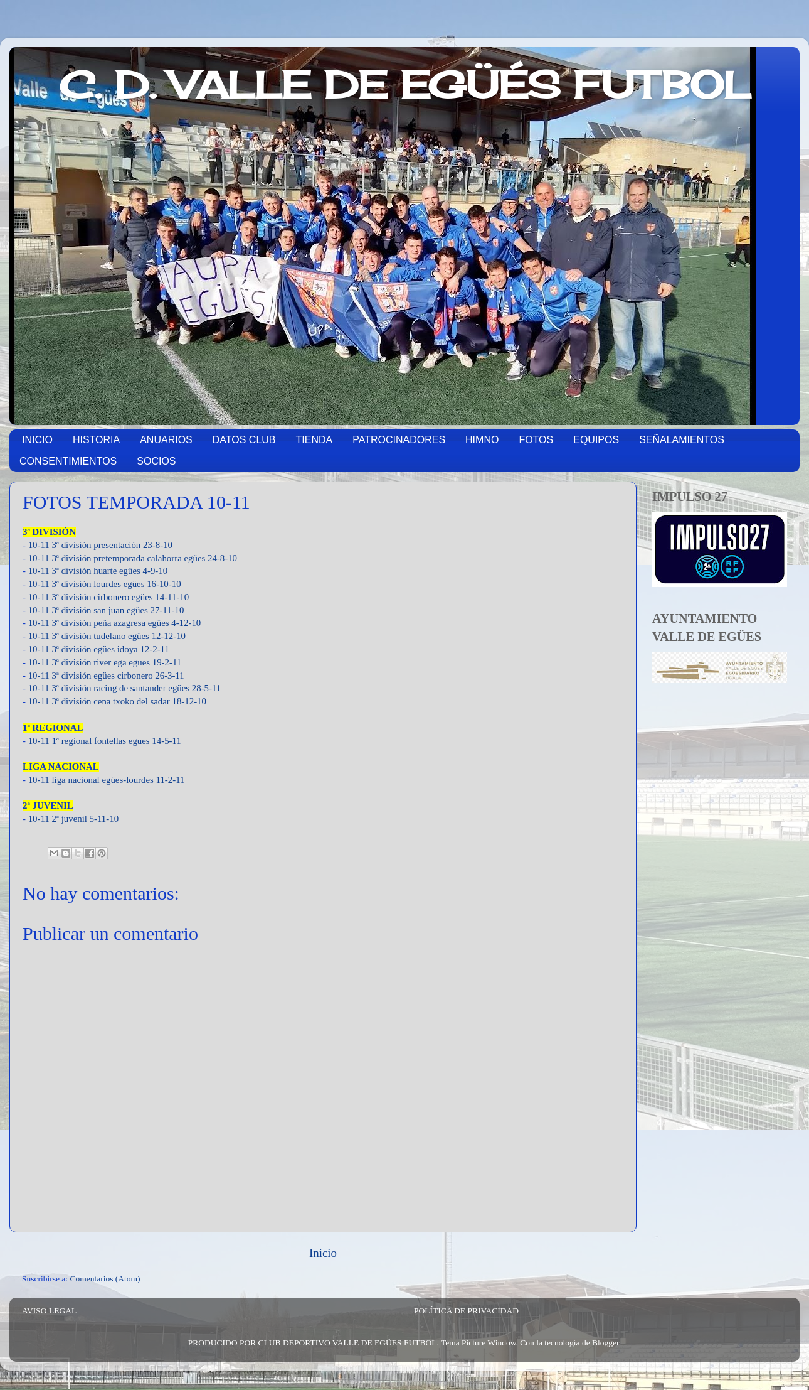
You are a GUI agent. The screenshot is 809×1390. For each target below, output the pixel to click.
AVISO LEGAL (49, 1310)
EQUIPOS (596, 439)
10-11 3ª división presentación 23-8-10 (100, 545)
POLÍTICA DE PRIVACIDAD (466, 1310)
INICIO (37, 439)
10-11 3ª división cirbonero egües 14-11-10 (108, 597)
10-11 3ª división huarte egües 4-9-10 (97, 571)
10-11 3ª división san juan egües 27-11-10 (106, 610)
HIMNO (482, 439)
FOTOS (536, 439)
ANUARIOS (166, 439)
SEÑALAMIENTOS (681, 439)
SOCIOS (156, 461)
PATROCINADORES (398, 439)
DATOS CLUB (244, 439)
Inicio (323, 1252)
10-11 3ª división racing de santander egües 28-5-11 (124, 688)
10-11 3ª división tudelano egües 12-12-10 (107, 636)
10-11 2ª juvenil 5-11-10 (73, 819)
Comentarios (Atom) (105, 1278)
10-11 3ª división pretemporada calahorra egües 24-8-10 (132, 558)
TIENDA (314, 439)
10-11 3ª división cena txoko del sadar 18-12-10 (117, 701)
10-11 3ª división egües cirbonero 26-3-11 (106, 676)
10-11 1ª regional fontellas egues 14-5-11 (106, 741)
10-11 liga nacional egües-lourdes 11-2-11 (106, 780)
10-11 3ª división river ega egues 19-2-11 (105, 662)
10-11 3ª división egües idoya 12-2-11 (98, 649)
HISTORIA (96, 439)
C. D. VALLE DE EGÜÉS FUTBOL (405, 84)
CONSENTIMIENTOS (68, 461)
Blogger (605, 1342)
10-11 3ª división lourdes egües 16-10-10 (104, 584)
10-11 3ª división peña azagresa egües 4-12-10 (114, 623)
